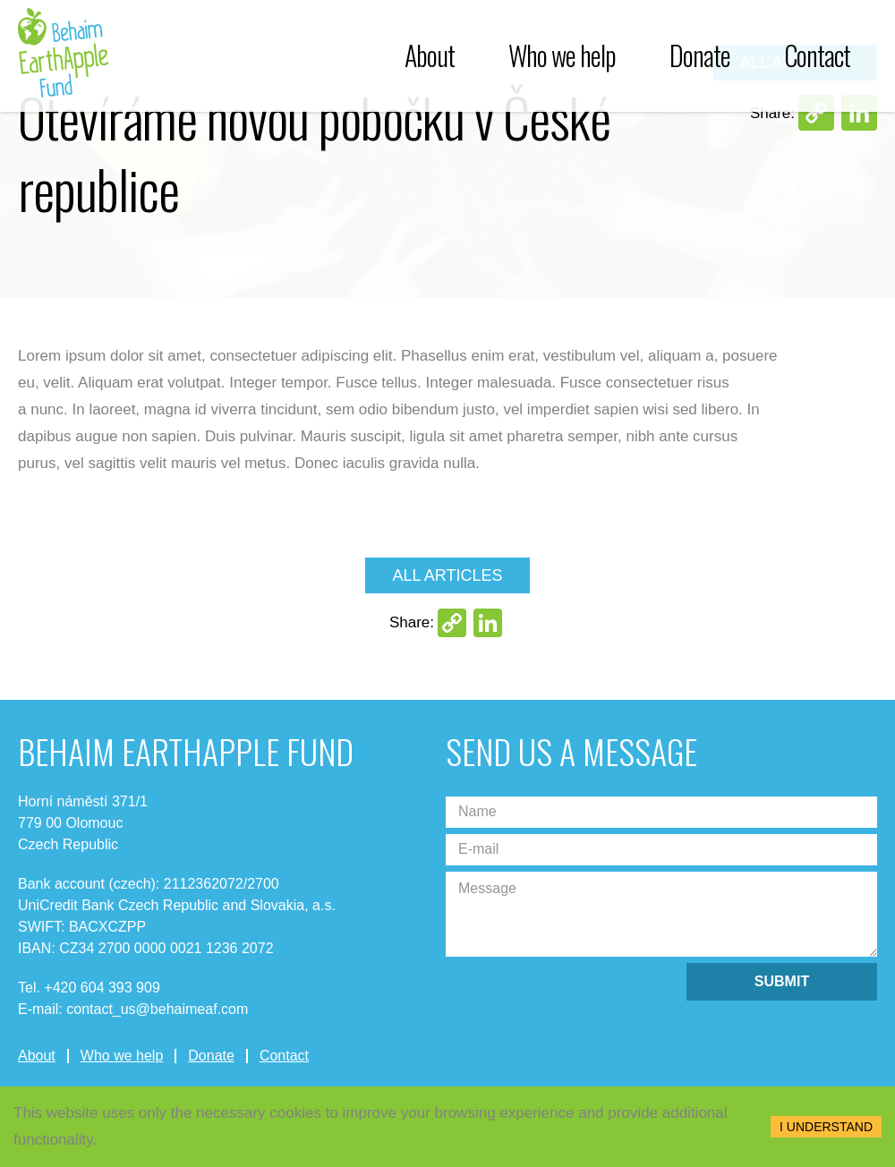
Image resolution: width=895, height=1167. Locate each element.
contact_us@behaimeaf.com (157, 1009)
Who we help (562, 55)
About (430, 55)
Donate (699, 55)
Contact (817, 55)
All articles (447, 575)
